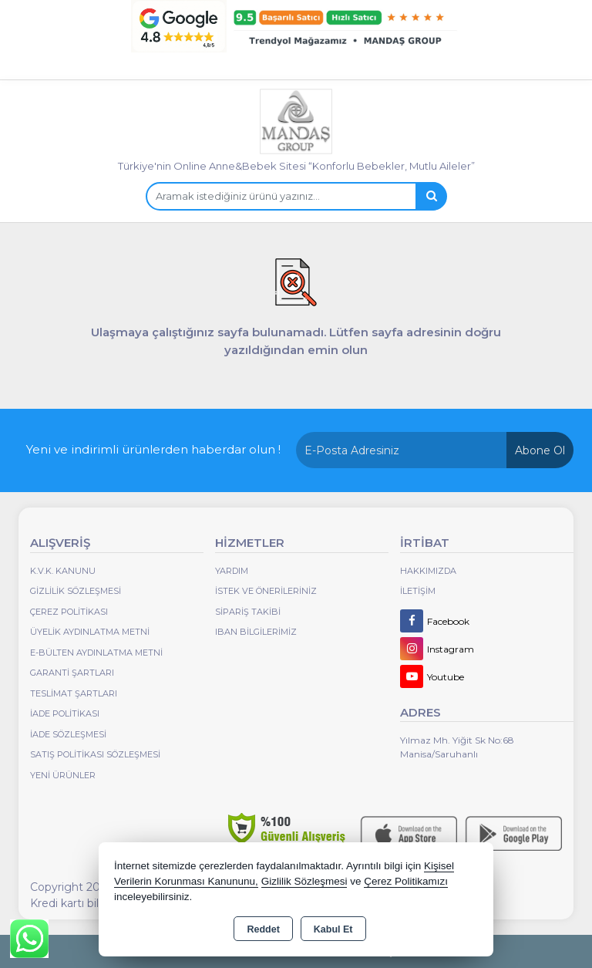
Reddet (263, 929)
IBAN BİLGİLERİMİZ (256, 631)
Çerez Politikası (69, 611)
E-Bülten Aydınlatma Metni (96, 652)
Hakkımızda (428, 570)
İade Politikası (64, 713)
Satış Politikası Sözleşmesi (95, 754)
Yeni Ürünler (63, 775)
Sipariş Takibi (248, 611)
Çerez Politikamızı (406, 881)
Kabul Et (333, 929)
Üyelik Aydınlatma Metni (90, 631)
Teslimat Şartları (73, 693)
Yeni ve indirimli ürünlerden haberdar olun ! (153, 449)
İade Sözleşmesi (68, 734)
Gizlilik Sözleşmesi (75, 590)
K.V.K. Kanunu (63, 570)
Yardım (231, 570)
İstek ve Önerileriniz (266, 590)
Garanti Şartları (72, 672)
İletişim (418, 590)
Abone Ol (540, 450)
